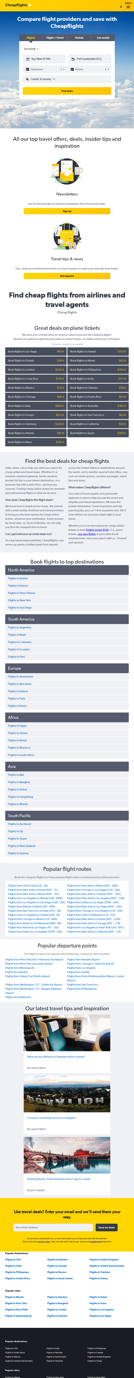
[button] (31, 37)
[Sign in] (121, 6)
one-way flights (87, 534)
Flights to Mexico (56, 1272)
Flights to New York (16, 1303)
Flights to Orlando (57, 1315)
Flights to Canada (57, 1265)
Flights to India (13, 1265)
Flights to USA (13, 1259)
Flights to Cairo (98, 1303)
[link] (67, 211)
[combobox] (32, 48)
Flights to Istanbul (57, 1297)
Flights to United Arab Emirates (107, 1265)
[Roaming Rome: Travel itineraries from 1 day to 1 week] (67, 1155)
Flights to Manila (14, 1297)
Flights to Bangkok (57, 1303)
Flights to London (56, 1309)
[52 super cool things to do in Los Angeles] (67, 1094)
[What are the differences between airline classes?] (67, 1033)
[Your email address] (53, 1227)
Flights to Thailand (100, 1272)
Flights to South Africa (17, 1278)
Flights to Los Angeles (102, 1309)
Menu (128, 6)
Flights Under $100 (97, 530)
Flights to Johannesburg (18, 1315)
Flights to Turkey (99, 1278)
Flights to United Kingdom (104, 1259)
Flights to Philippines (17, 1272)
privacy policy (44, 1241)
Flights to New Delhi (16, 1309)
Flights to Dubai (98, 1297)
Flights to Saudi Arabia (60, 1278)
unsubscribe (95, 1241)
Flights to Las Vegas (100, 1315)
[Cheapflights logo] (16, 5)
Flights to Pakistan (57, 1259)
